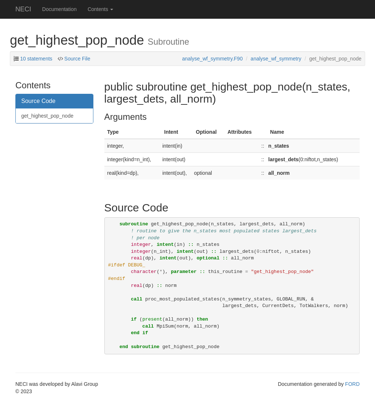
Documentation (59, 9)
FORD (352, 384)
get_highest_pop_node (47, 116)
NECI (23, 9)
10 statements (36, 59)
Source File (77, 59)
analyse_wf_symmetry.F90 (212, 59)
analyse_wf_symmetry (275, 59)
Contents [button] (100, 9)
